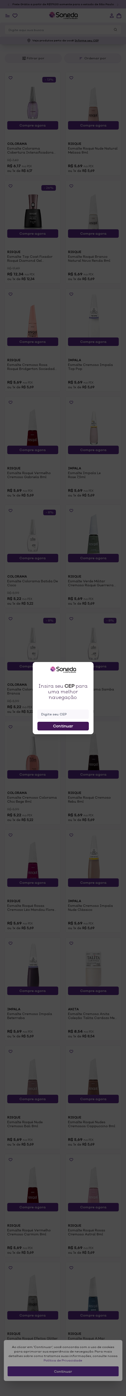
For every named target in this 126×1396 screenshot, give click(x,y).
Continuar (63, 726)
